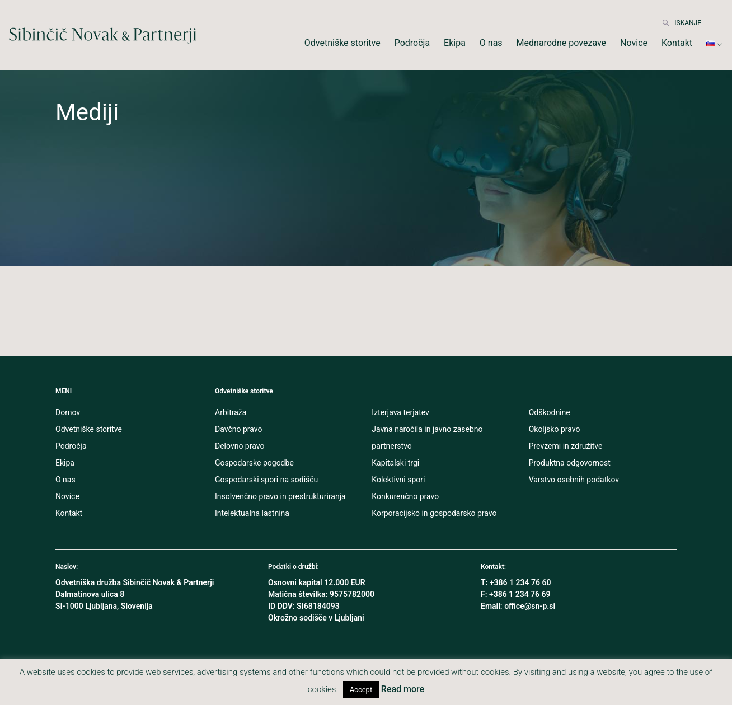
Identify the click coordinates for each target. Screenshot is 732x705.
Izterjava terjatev (400, 412)
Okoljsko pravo (554, 429)
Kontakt (676, 42)
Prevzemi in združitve (566, 445)
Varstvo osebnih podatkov (574, 479)
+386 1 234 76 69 (520, 594)
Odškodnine (549, 412)
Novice (633, 42)
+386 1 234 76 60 (520, 582)
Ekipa (455, 42)
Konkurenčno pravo (405, 496)
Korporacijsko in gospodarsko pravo (434, 513)
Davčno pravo (238, 429)
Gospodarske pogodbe (254, 462)
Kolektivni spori (398, 479)
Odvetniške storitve (342, 42)
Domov (67, 412)
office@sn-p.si (529, 605)
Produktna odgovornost (570, 462)
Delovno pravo (239, 445)
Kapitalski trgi (395, 462)
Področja (412, 42)
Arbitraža (230, 412)
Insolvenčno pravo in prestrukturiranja (280, 496)
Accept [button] (361, 689)
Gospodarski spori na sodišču (266, 479)
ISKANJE (682, 23)
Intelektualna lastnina (252, 513)
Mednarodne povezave (562, 42)
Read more (402, 689)
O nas (491, 42)
